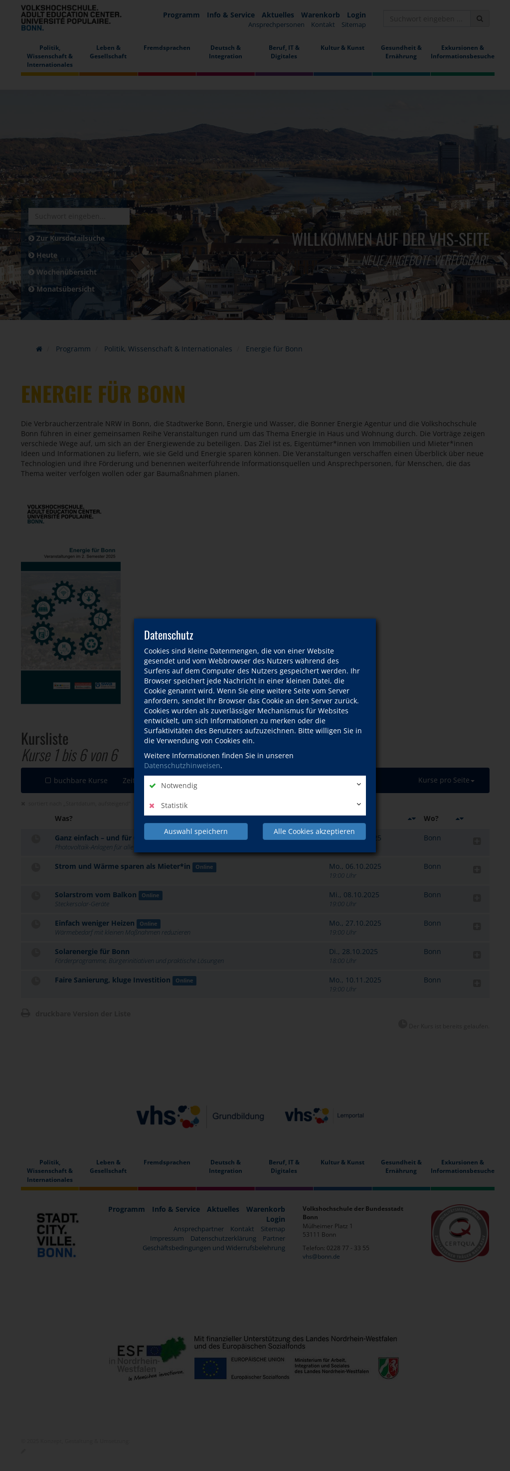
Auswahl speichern (196, 831)
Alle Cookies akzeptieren (314, 831)
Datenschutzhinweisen (182, 765)
